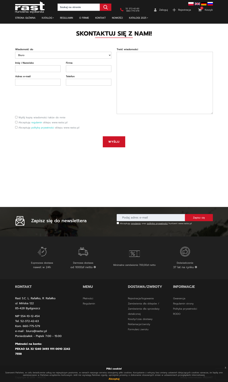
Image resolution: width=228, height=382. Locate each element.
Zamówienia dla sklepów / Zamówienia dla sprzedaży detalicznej (143, 309)
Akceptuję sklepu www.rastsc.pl (41, 122)
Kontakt (100, 18)
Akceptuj (113, 379)
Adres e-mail (23, 76)
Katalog (47, 18)
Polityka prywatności (185, 309)
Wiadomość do (24, 49)
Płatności (88, 298)
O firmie (84, 18)
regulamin (36, 122)
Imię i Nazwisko (24, 62)
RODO (176, 314)
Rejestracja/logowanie (141, 298)
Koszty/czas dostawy (140, 319)
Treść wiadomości (127, 49)
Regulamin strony (183, 303)
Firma (69, 62)
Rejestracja (184, 10)
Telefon (70, 76)
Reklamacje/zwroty (139, 324)
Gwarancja (179, 298)
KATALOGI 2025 (137, 18)
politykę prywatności (42, 127)
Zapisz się (199, 218)
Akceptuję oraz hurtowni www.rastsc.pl (154, 223)
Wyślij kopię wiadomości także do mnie (40, 117)
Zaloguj (163, 10)
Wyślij (114, 142)
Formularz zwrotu (138, 329)
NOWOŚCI (117, 18)
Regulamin (66, 18)
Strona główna (25, 18)
